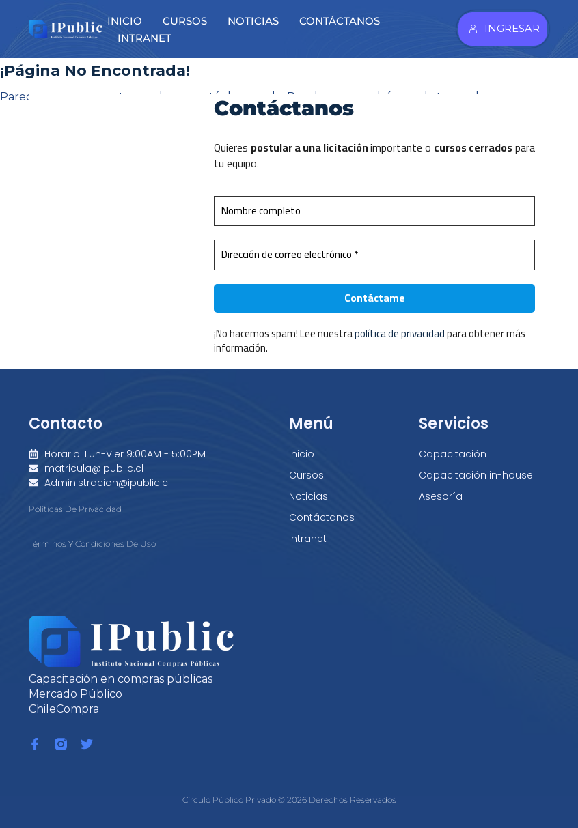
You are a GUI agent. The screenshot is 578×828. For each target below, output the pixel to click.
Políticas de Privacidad (75, 509)
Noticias (253, 20)
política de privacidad (400, 334)
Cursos (185, 20)
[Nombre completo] (375, 211)
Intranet (144, 37)
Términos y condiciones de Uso (92, 544)
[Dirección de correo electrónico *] (375, 255)
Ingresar (504, 28)
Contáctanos (339, 20)
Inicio (124, 20)
